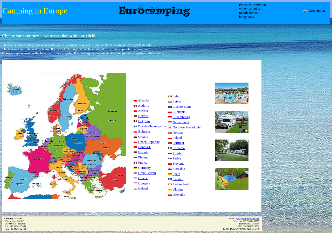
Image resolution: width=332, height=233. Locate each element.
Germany (144, 168)
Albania (143, 100)
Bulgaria (144, 131)
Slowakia (178, 169)
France (142, 162)
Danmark (144, 147)
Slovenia (178, 163)
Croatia (143, 137)
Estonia (143, 152)
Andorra (143, 105)
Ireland (143, 188)
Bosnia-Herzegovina (152, 126)
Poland (177, 138)
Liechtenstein (181, 106)
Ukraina (177, 189)
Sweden (177, 179)
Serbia (176, 158)
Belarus (143, 116)
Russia (177, 153)
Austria (143, 111)
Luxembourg (181, 117)
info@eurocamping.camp (248, 218)
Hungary (144, 183)
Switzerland (180, 184)
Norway (177, 132)
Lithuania (178, 112)
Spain (176, 174)
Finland (143, 157)
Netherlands (180, 122)
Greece (143, 178)
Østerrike (178, 194)
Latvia (176, 101)
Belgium (144, 121)
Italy (175, 96)
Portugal (178, 143)
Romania (178, 148)
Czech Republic (149, 142)
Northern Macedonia (186, 127)
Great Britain (147, 173)
